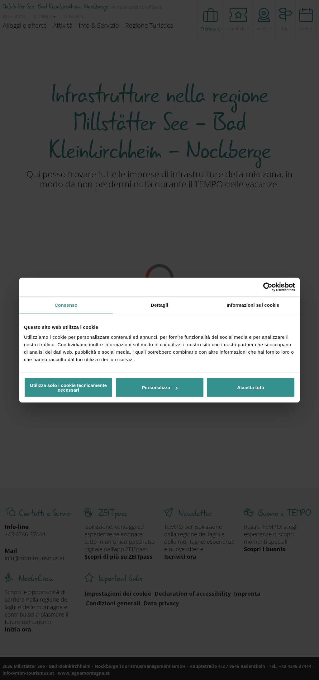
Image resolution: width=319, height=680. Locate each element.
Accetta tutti (250, 387)
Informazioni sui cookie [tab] (253, 305)
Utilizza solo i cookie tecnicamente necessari (68, 387)
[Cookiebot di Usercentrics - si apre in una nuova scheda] (267, 287)
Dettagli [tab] (159, 305)
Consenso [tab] (66, 305)
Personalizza (160, 387)
